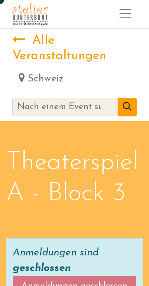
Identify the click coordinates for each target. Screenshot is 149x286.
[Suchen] (127, 107)
